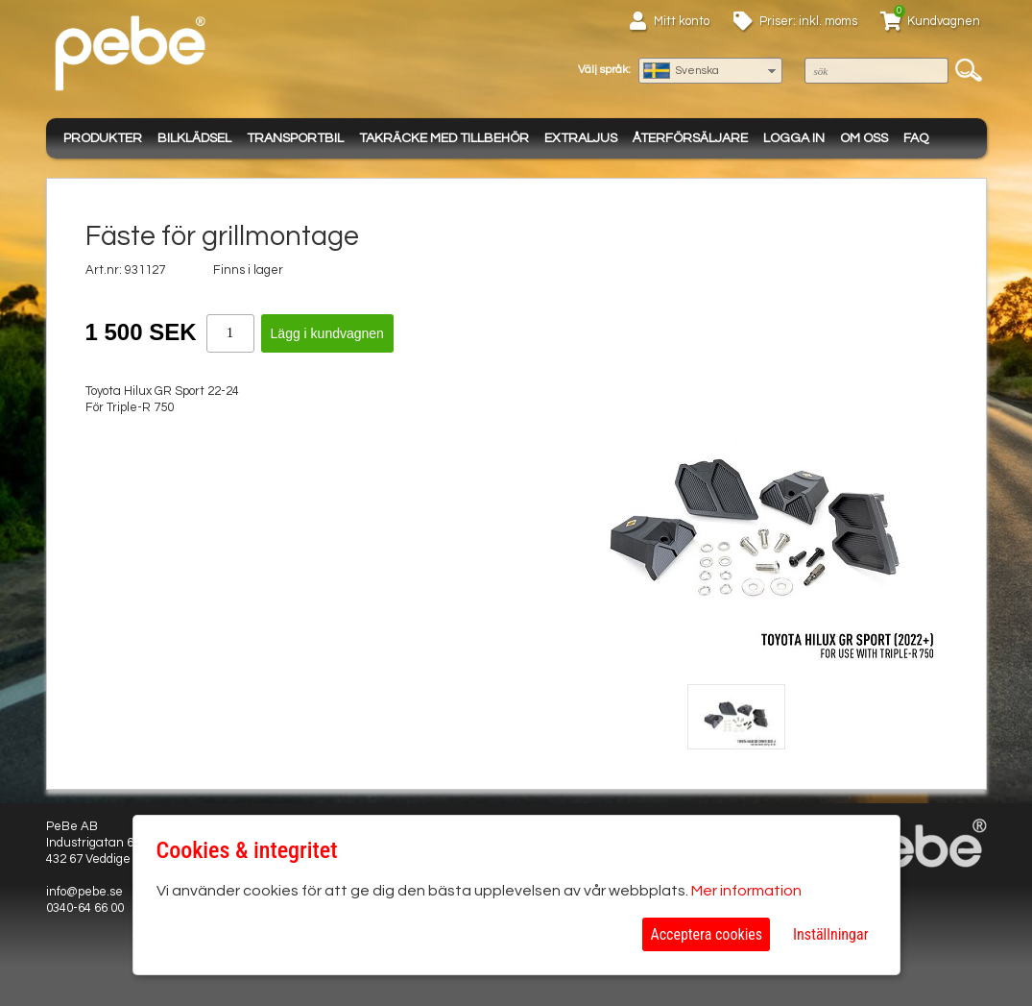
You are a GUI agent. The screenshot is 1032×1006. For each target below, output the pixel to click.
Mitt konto (681, 21)
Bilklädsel (194, 138)
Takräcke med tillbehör (444, 138)
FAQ (915, 138)
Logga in (794, 138)
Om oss (864, 138)
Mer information (746, 890)
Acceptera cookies (706, 934)
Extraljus (580, 138)
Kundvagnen (943, 21)
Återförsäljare (690, 138)
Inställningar (830, 934)
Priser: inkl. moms (808, 21)
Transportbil (295, 138)
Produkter (102, 138)
